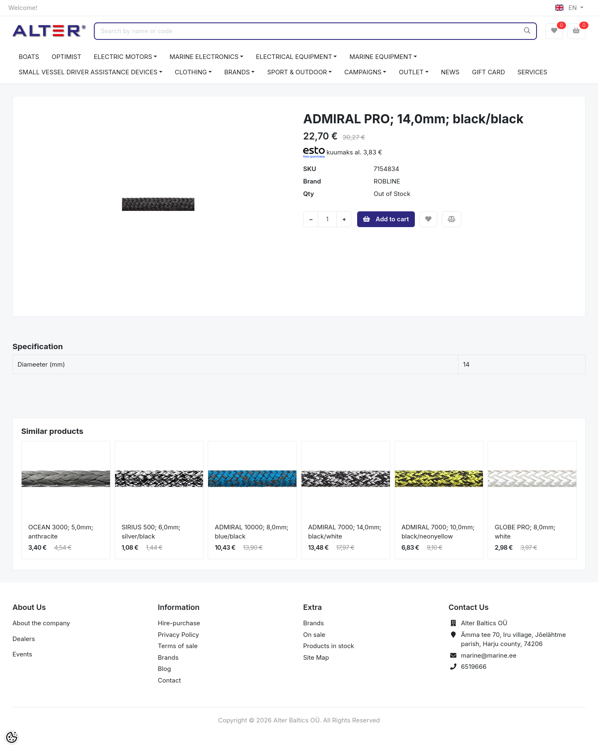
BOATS (29, 57)
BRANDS (237, 72)
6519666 (474, 667)
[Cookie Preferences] (11, 737)
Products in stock (328, 646)
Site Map (316, 657)
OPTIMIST (66, 57)
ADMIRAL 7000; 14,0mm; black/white (344, 532)
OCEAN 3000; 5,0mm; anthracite (60, 532)
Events (22, 654)
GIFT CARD (488, 72)
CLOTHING (191, 72)
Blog (164, 669)
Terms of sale (178, 646)
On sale (314, 635)
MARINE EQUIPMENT (380, 57)
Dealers (23, 639)
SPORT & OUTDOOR (297, 72)
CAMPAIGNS (363, 72)
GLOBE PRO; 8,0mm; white (525, 532)
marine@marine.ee (489, 655)
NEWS (450, 72)
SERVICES (532, 72)
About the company (41, 623)
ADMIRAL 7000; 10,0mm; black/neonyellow (438, 532)
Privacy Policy (178, 635)
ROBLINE (387, 181)
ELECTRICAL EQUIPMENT (294, 57)
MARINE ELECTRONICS (203, 57)
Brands (168, 657)
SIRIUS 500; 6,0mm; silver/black (151, 532)
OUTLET (411, 72)
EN (566, 8)
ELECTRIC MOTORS (123, 57)
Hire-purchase (179, 623)
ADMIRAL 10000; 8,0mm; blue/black (251, 532)
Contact (169, 680)
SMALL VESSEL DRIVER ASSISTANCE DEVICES (88, 72)
